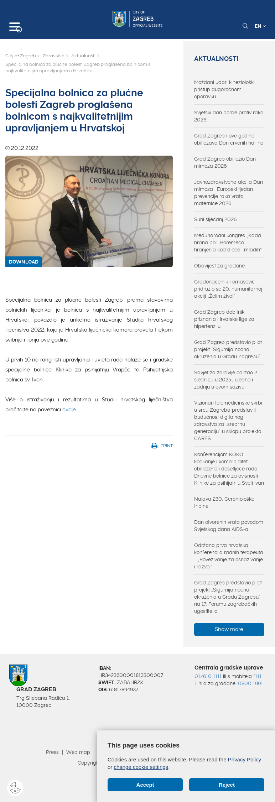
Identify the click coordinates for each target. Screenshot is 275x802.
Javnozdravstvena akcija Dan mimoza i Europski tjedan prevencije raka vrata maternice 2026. (228, 192)
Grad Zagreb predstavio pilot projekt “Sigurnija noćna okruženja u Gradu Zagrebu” (228, 349)
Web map (78, 752)
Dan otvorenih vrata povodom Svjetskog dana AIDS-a (228, 525)
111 (258, 676)
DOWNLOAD (23, 262)
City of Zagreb (20, 55)
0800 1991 (250, 683)
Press (52, 752)
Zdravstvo (53, 55)
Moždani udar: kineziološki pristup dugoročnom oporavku (224, 89)
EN (260, 26)
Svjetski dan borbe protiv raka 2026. (229, 116)
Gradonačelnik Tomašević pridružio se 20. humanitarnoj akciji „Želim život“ (228, 289)
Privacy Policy (244, 759)
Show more (229, 629)
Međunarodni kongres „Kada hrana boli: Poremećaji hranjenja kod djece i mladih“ (228, 242)
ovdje (69, 409)
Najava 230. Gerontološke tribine (224, 502)
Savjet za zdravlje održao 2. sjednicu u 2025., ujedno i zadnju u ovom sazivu (226, 380)
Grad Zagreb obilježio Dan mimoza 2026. (225, 162)
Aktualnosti (83, 55)
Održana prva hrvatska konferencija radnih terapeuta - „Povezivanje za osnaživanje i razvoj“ (228, 555)
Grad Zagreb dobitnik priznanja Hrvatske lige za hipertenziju (224, 319)
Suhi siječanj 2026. (216, 219)
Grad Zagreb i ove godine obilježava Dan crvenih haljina (229, 139)
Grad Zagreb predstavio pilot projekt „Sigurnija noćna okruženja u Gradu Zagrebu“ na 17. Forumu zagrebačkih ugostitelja (228, 597)
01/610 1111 (208, 676)
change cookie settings (141, 767)
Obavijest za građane (219, 266)
